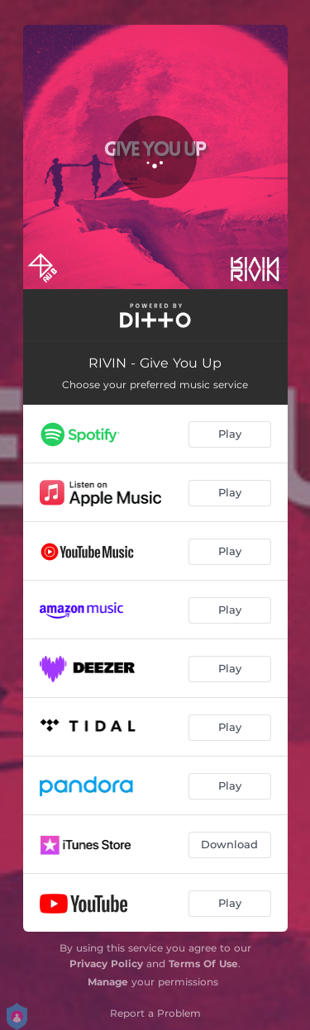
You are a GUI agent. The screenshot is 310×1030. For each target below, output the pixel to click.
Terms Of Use (203, 963)
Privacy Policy (106, 963)
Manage (108, 981)
